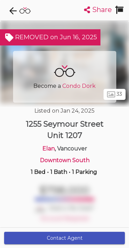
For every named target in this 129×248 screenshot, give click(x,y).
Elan (48, 148)
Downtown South (64, 160)
